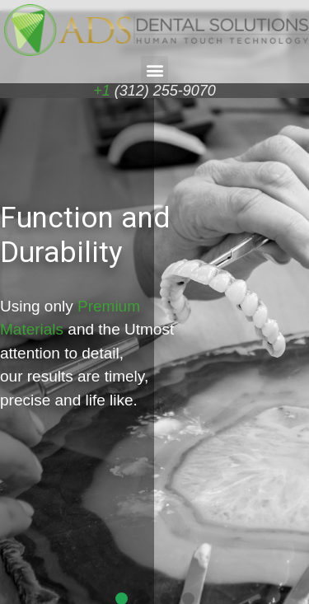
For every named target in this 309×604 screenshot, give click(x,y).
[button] (154, 69)
